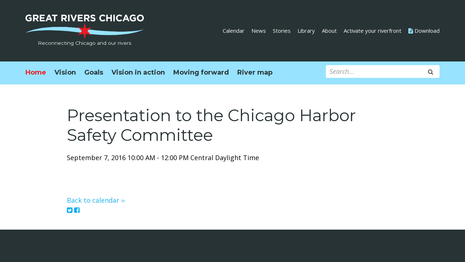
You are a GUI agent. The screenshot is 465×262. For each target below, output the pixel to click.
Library (306, 30)
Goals (93, 72)
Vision (65, 72)
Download (424, 30)
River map (254, 72)
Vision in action (138, 72)
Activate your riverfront (372, 30)
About (329, 30)
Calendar (233, 30)
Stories (282, 30)
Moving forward (201, 72)
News (258, 30)
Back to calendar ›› (96, 200)
